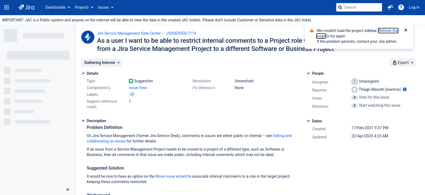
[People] (308, 73)
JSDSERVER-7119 (181, 33)
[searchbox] (359, 7)
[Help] (401, 7)
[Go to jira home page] (26, 7)
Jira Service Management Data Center (129, 33)
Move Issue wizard (171, 176)
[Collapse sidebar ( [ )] (68, 190)
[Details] (83, 73)
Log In (414, 7)
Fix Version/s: (204, 88)
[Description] (83, 121)
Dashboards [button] (55, 7)
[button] (6, 7)
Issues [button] (103, 7)
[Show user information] (405, 89)
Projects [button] (82, 7)
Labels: (93, 94)
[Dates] (308, 121)
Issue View (138, 88)
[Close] (405, 30)
